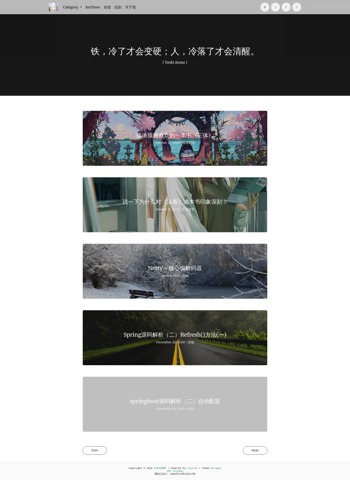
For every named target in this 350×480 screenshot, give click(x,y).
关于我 (130, 7)
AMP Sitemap (175, 471)
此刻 (118, 7)
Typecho (192, 468)
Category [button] (71, 7)
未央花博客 (160, 468)
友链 (107, 7)
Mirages (216, 468)
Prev (96, 451)
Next (253, 451)
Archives (92, 7)
